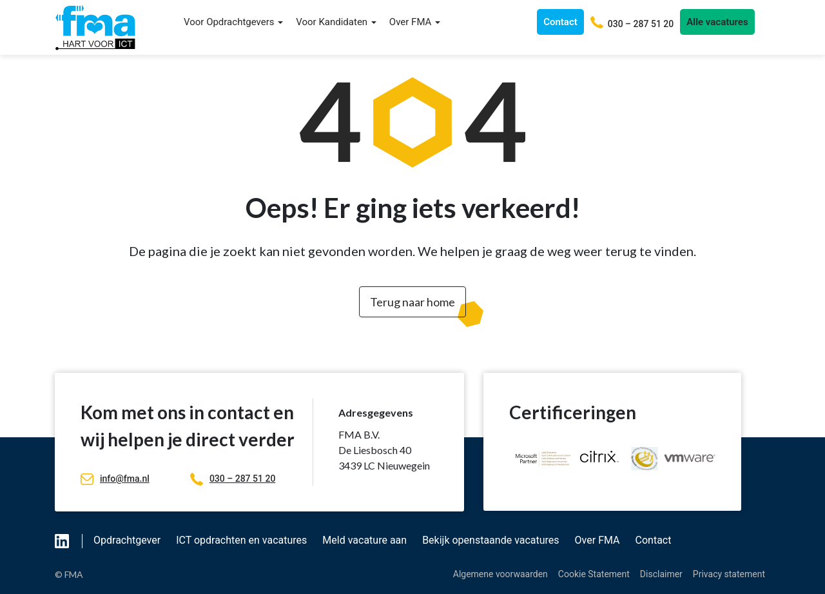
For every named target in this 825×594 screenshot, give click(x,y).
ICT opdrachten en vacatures (241, 540)
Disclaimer (661, 574)
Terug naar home (412, 302)
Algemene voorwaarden (500, 574)
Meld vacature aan (364, 540)
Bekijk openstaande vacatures (490, 540)
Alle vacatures (717, 22)
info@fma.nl (115, 478)
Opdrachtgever (126, 540)
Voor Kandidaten (336, 22)
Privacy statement (729, 574)
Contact (560, 22)
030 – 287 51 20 (232, 478)
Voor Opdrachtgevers (233, 22)
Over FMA (414, 22)
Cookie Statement (594, 574)
